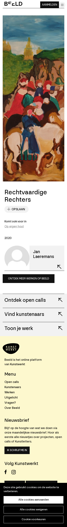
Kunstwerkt (17, 364)
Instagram (14, 472)
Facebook (7, 472)
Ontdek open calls (25, 300)
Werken (9, 392)
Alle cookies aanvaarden (33, 499)
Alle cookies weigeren (33, 509)
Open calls (11, 382)
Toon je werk (18, 328)
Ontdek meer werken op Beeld (28, 278)
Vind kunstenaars (24, 314)
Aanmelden (49, 4)
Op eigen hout (14, 226)
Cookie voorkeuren (34, 519)
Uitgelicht (11, 397)
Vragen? (10, 403)
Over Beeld (12, 408)
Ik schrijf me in (17, 450)
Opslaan (18, 209)
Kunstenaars (12, 387)
